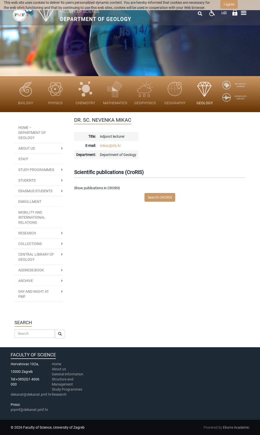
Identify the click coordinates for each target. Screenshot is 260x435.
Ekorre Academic (236, 427)
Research (59, 394)
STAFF (23, 159)
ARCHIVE (25, 281)
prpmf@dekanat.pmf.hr (29, 410)
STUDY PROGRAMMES (36, 170)
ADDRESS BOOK (31, 270)
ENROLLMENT (29, 202)
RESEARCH (27, 233)
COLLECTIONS (30, 244)
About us (26, 148)
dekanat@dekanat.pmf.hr (31, 394)
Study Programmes (67, 389)
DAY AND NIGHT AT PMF (33, 294)
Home (56, 364)
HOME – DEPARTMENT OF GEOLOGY (32, 133)
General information (67, 374)
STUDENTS (27, 180)
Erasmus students (35, 191)
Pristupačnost (211, 12)
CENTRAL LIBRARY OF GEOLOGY (36, 257)
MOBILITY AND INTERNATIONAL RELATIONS (31, 217)
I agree (229, 4)
